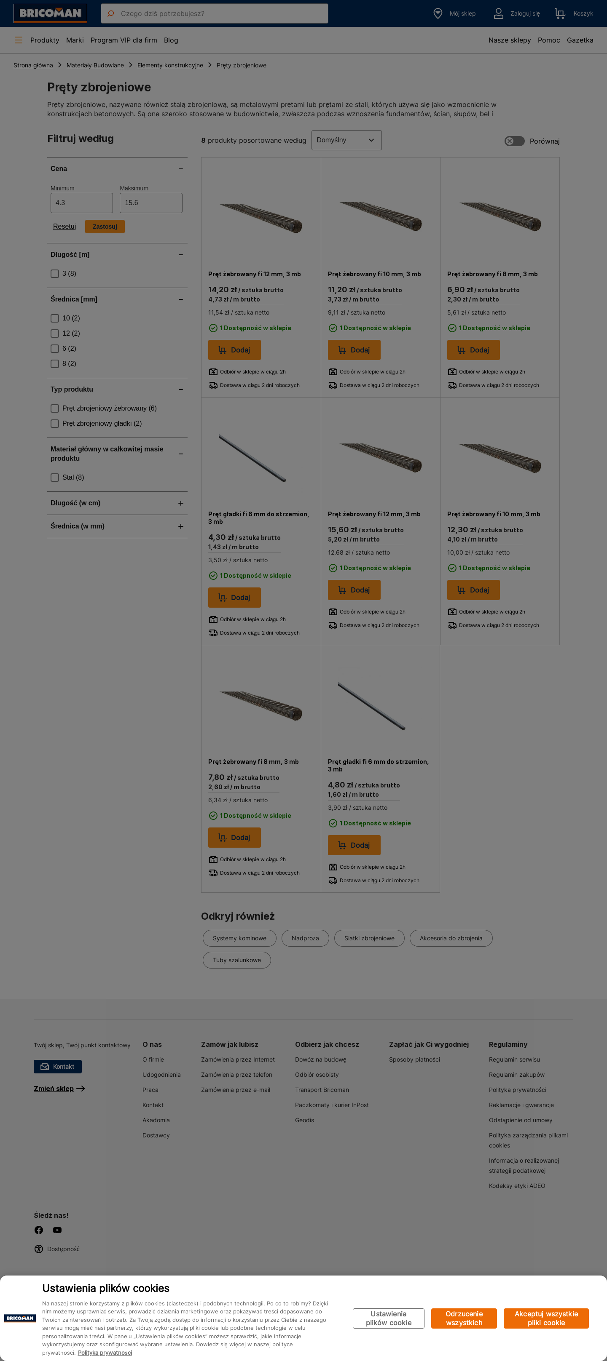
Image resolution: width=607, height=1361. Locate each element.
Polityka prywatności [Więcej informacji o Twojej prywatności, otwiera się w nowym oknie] (105, 1352)
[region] (303, 1318)
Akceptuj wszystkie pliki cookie (546, 1318)
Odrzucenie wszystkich (464, 1318)
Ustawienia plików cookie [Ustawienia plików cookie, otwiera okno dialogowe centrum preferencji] (388, 1318)
